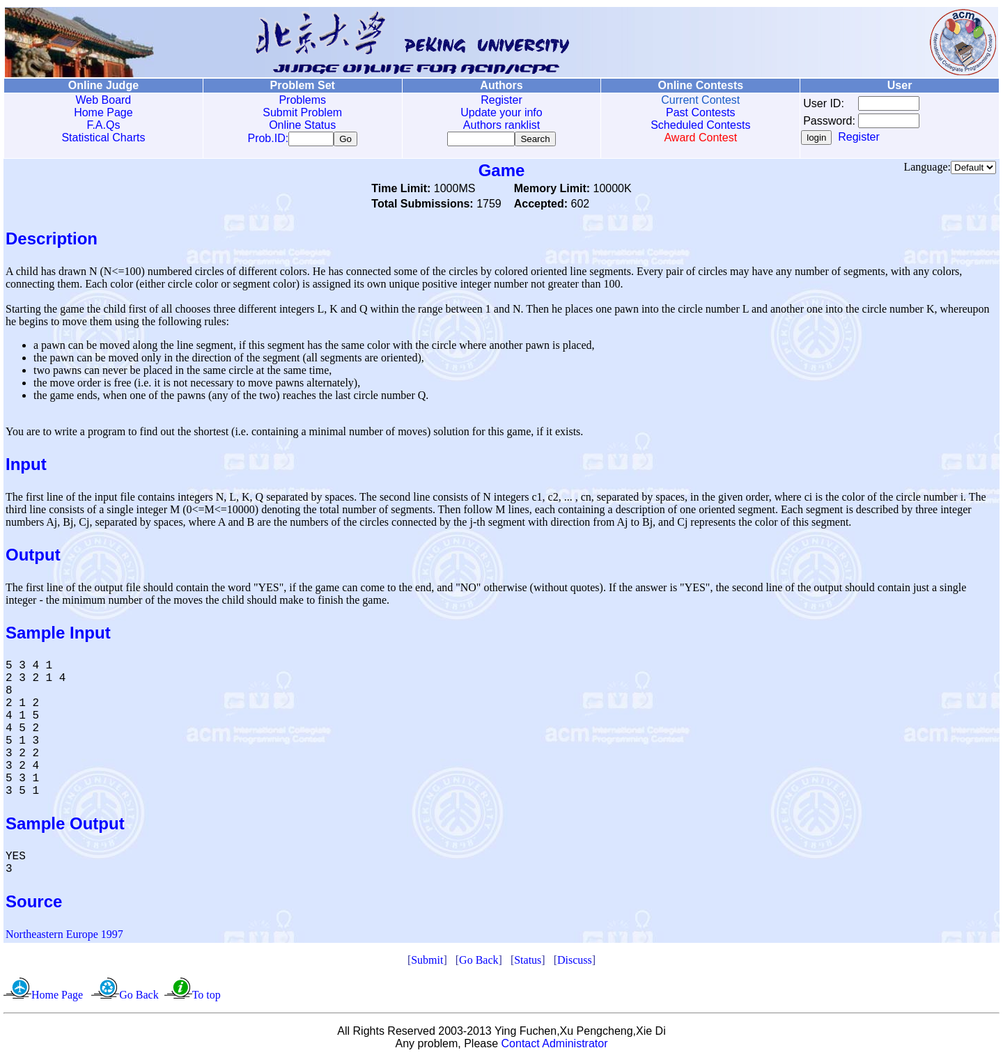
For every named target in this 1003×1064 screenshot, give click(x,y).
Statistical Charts (103, 137)
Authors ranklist (501, 125)
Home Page (103, 112)
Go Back (478, 963)
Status (527, 963)
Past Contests (701, 112)
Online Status (302, 125)
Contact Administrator (555, 1046)
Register (501, 100)
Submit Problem (302, 112)
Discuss (574, 963)
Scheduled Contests (700, 125)
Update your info (501, 112)
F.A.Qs (103, 125)
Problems (302, 100)
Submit (427, 963)
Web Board (104, 100)
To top (206, 997)
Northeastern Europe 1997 (64, 937)
